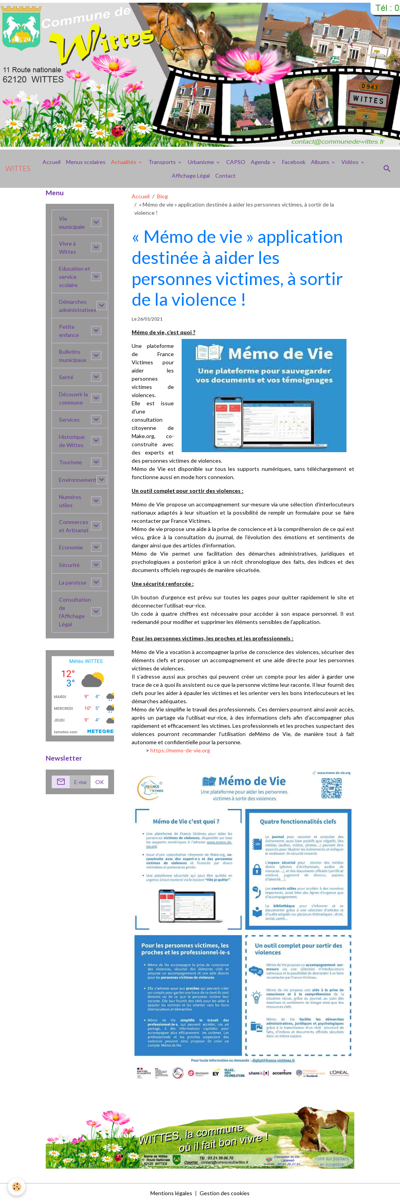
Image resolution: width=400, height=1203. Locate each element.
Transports (162, 162)
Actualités (124, 162)
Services (69, 419)
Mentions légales (171, 1193)
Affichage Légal (191, 175)
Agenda (261, 162)
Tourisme (70, 462)
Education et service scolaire (74, 276)
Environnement (77, 479)
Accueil (52, 162)
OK (99, 782)
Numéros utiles (70, 501)
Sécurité (69, 564)
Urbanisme (201, 162)
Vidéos (350, 162)
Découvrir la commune (73, 398)
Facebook (293, 162)
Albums (320, 162)
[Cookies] (16, 1187)
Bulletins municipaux (72, 355)
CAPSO (235, 162)
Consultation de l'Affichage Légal (75, 611)
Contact (225, 175)
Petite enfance (69, 330)
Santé (66, 377)
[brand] (17, 169)
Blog (162, 196)
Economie (71, 547)
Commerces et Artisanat (74, 526)
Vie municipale (72, 222)
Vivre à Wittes (67, 247)
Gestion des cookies (225, 1193)
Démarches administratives (77, 305)
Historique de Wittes (72, 440)
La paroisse (72, 582)
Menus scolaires (85, 162)
